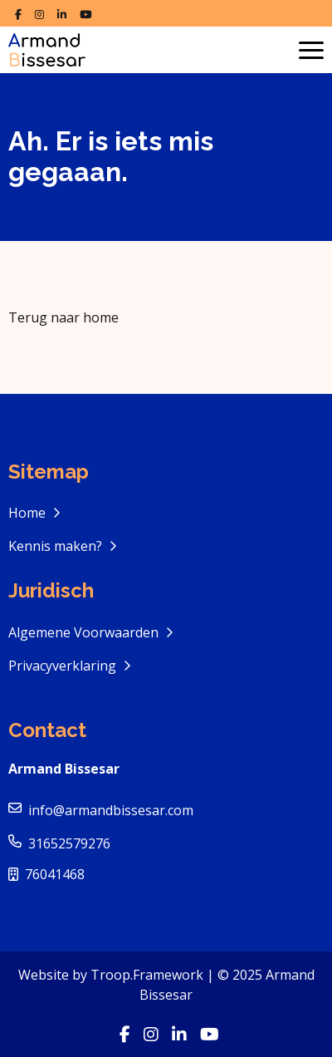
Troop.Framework (146, 975)
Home (28, 513)
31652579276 (69, 843)
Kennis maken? (56, 546)
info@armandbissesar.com (110, 810)
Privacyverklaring (64, 665)
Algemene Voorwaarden (85, 632)
